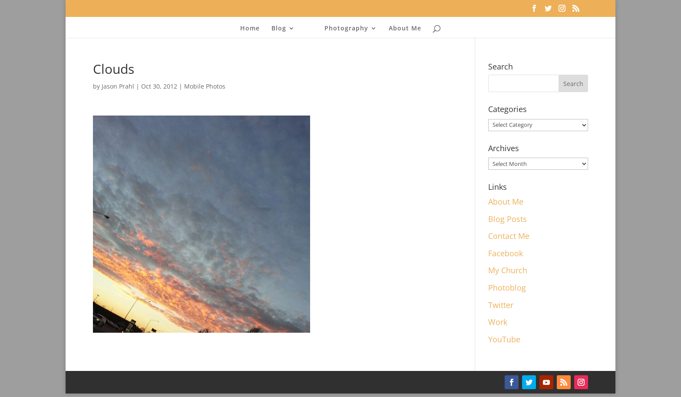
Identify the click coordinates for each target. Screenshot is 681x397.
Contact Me (508, 236)
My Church (507, 270)
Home (250, 28)
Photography (346, 28)
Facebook (505, 253)
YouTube (504, 339)
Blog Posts (507, 219)
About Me (405, 28)
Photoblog (507, 287)
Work (497, 322)
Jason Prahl (118, 86)
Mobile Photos (204, 86)
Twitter (500, 305)
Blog (278, 28)
